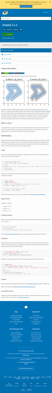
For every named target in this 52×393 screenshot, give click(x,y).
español (10, 377)
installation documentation (12, 234)
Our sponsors (36, 324)
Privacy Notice (35, 339)
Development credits (15, 341)
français (14, 377)
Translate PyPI (15, 337)
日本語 (19, 377)
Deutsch (43, 377)
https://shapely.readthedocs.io (38, 194)
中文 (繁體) (18, 378)
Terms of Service (35, 333)
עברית (27, 378)
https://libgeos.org (24, 297)
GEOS (37, 111)
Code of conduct (35, 337)
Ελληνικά (38, 377)
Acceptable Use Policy (35, 341)
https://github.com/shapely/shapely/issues (24, 287)
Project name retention (15, 322)
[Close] (50, 2)
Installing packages (15, 316)
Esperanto (32, 378)
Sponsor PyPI (16, 339)
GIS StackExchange (32, 284)
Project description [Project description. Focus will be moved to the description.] (7, 50)
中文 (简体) (48, 377)
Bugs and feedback (16, 333)
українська (33, 377)
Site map (26, 363)
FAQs (16, 324)
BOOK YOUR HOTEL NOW (25, 6)
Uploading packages (15, 318)
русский (23, 378)
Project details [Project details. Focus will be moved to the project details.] (6, 54)
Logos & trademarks (36, 322)
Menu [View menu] (45, 12)
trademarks (38, 358)
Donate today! (26, 355)
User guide (15, 320)
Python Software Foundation (27, 362)
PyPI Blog (35, 316)
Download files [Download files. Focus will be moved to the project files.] (6, 63)
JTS (8, 113)
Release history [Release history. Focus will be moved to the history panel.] (7, 59)
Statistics (36, 320)
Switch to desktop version (26, 368)
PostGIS (48, 111)
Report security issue (36, 335)
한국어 (37, 378)
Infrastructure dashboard (35, 318)
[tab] (26, 50)
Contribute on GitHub (15, 335)
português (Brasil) (25, 377)
